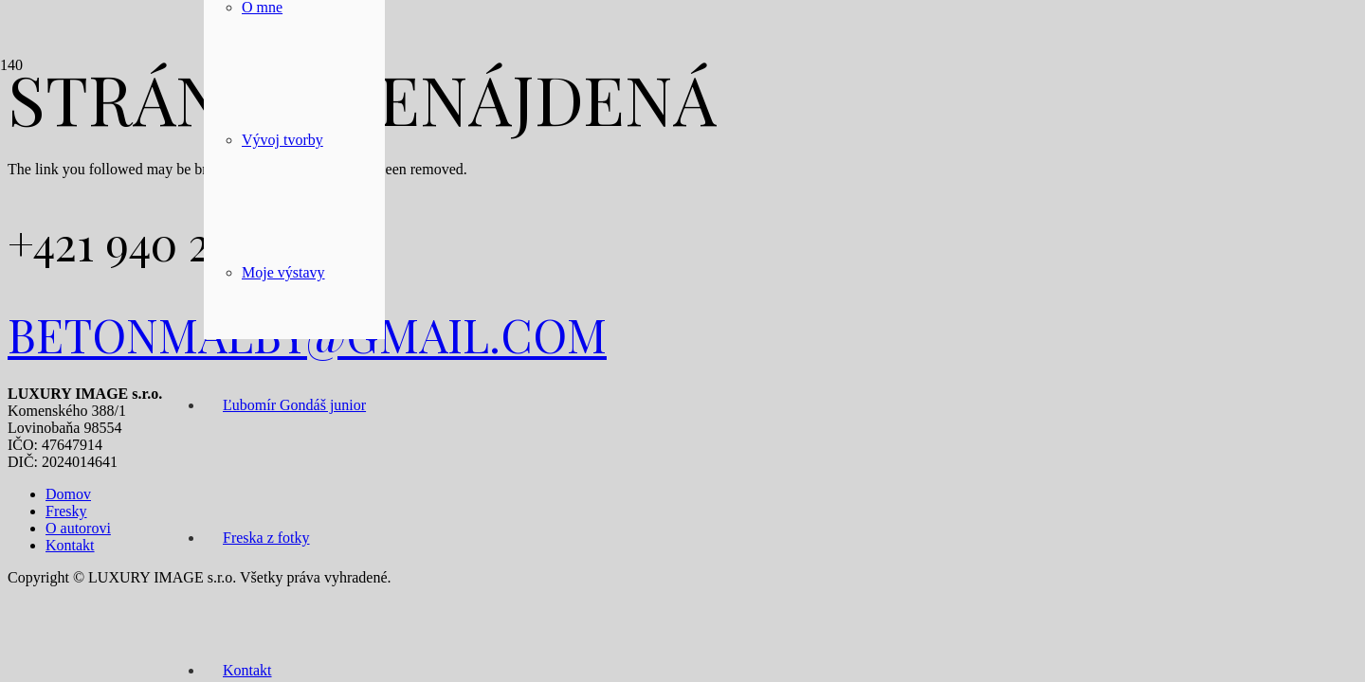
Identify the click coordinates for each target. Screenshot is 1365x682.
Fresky (66, 511)
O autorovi (78, 528)
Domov (68, 494)
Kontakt (70, 545)
